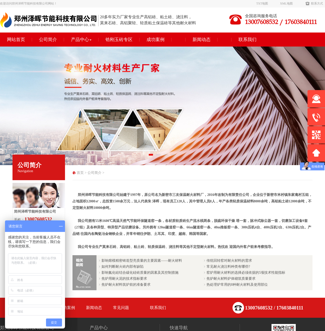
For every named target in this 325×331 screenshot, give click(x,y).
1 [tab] (151, 156)
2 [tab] (158, 156)
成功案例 (155, 39)
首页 (80, 173)
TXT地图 (262, 3)
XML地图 (286, 3)
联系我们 (247, 39)
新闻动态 (201, 39)
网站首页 (16, 39)
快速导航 (179, 327)
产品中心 (81, 39)
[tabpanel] (162, 106)
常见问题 (121, 307)
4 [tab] (173, 156)
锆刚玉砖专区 (119, 39)
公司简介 (48, 39)
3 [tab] (166, 156)
